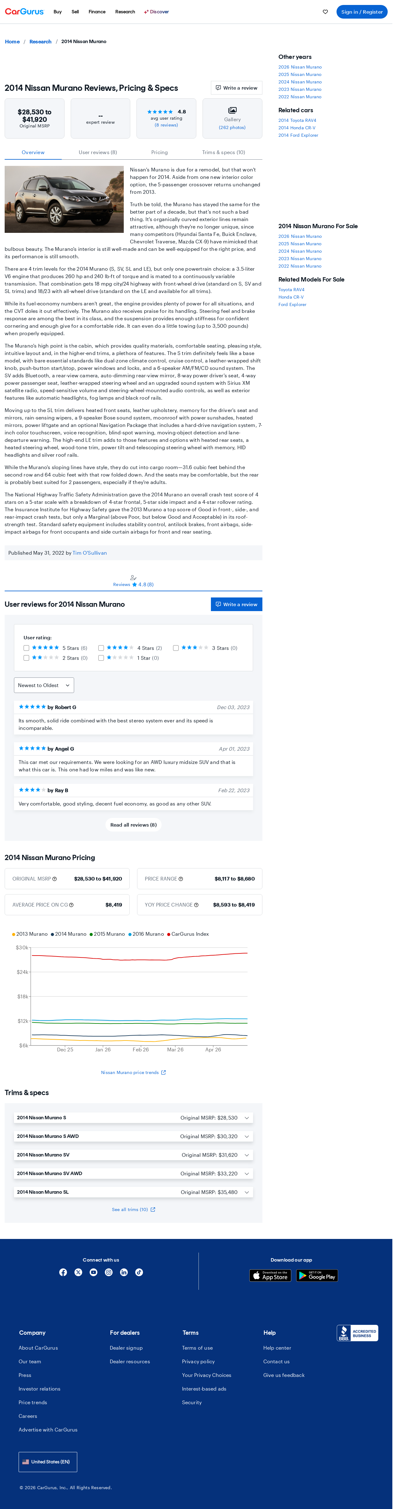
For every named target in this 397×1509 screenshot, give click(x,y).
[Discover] (157, 12)
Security (192, 1402)
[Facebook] (63, 1274)
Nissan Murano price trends (133, 1072)
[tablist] (133, 152)
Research (40, 41)
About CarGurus (38, 1348)
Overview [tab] (33, 152)
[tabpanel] (133, 716)
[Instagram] (109, 1274)
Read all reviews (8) (133, 825)
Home (12, 41)
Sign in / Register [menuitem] (362, 12)
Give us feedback (284, 1375)
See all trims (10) (133, 1209)
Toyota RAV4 (292, 289)
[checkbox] (26, 648)
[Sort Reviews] (44, 685)
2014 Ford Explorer (299, 135)
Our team (30, 1361)
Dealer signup (126, 1348)
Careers (28, 1416)
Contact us (276, 1361)
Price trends (33, 1402)
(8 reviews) (166, 124)
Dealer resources (130, 1361)
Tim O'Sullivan (90, 553)
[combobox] (48, 1462)
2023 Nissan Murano (300, 89)
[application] (133, 992)
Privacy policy (198, 1361)
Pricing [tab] (159, 152)
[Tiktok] (139, 1274)
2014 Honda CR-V (297, 127)
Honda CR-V (291, 297)
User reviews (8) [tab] (98, 152)
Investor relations (40, 1388)
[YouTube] (93, 1274)
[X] (78, 1274)
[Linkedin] (124, 1274)
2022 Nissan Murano (300, 96)
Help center (277, 1348)
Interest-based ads (204, 1388)
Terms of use (197, 1348)
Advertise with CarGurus (48, 1429)
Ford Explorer (293, 304)
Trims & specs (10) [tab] (223, 152)
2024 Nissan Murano (300, 81)
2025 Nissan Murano (300, 74)
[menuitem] (58, 12)
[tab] (133, 580)
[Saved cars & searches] (325, 11)
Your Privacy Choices (206, 1375)
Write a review (236, 88)
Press (25, 1375)
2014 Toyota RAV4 (297, 120)
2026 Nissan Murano (300, 66)
